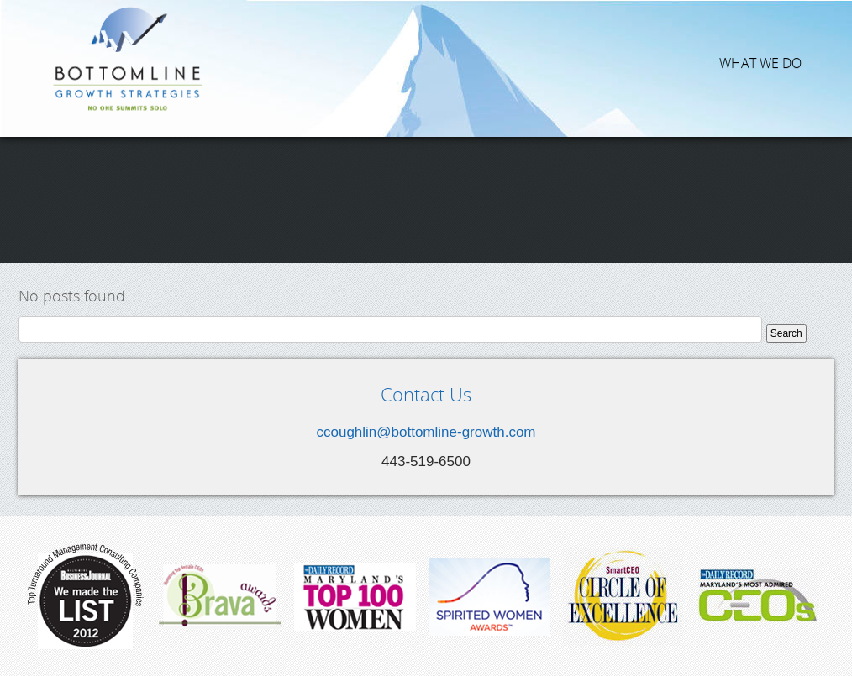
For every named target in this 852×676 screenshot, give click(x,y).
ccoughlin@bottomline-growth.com (425, 432)
